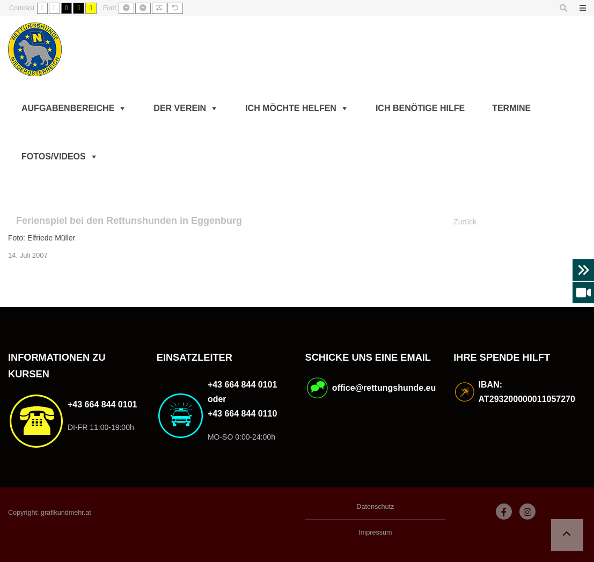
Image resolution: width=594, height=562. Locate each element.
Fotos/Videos (53, 156)
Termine (511, 108)
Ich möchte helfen (290, 108)
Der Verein (179, 108)
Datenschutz (375, 506)
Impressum (375, 532)
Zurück (464, 221)
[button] (567, 535)
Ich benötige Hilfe (420, 108)
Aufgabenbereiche (67, 108)
